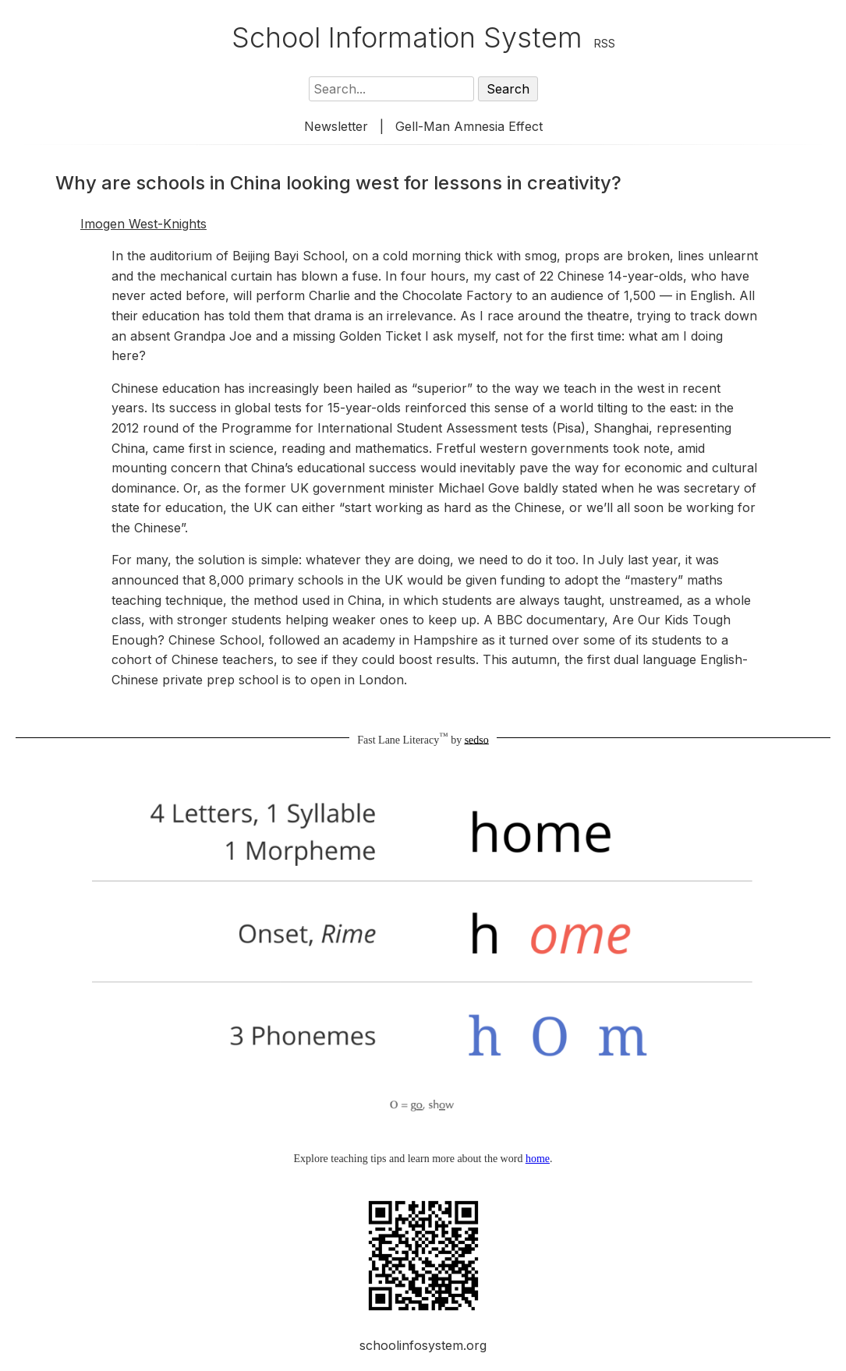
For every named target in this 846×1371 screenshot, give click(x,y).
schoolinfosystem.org (423, 1345)
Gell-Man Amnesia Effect (469, 126)
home (538, 1158)
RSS (604, 43)
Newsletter (336, 126)
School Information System (407, 37)
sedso (477, 739)
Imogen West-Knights (143, 223)
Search (508, 89)
